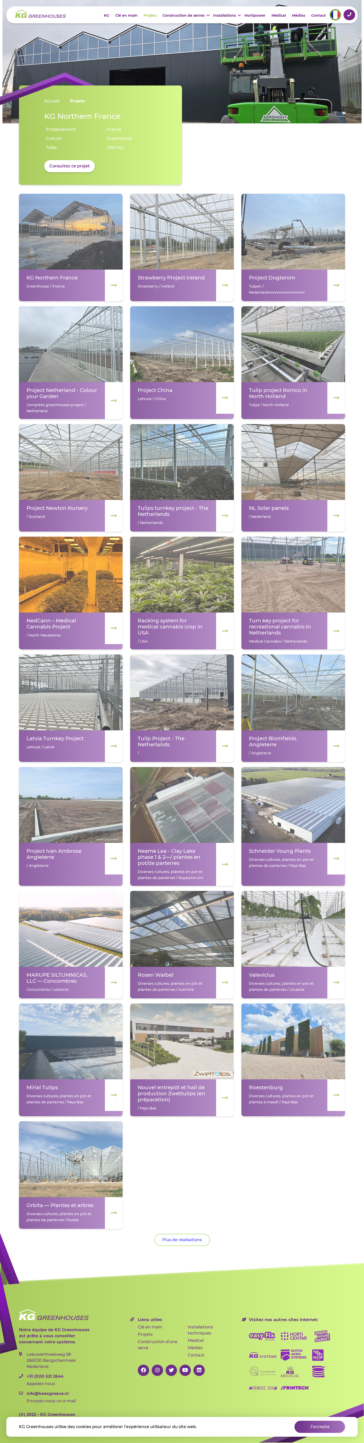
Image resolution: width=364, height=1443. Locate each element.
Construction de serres (183, 15)
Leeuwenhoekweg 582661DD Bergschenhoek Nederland (47, 1360)
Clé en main (126, 15)
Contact (318, 15)
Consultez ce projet (69, 166)
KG (106, 15)
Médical (278, 15)
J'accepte (320, 1426)
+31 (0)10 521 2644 (349, 14)
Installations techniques (200, 1330)
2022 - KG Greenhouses (47, 1414)
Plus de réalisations (182, 1239)
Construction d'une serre (157, 1344)
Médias (298, 15)
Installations (224, 15)
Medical (196, 1340)
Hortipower (254, 15)
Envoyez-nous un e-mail (57, 1397)
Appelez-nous (57, 1379)
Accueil (51, 101)
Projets (150, 15)
